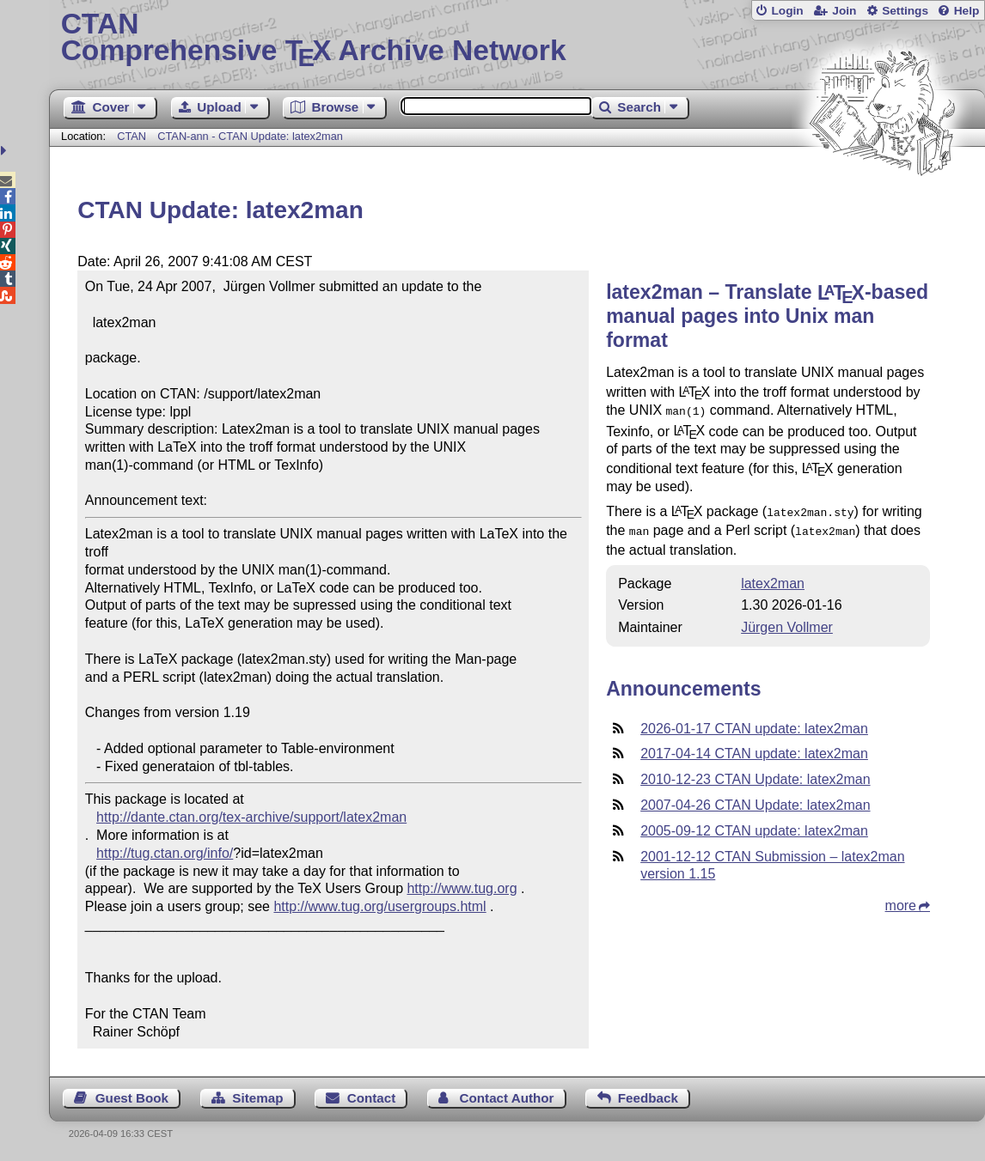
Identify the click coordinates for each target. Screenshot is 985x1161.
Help (967, 10)
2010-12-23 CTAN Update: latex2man (755, 774)
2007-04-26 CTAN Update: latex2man (755, 800)
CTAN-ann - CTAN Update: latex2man (250, 136)
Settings (905, 10)
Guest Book (131, 1098)
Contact (371, 1098)
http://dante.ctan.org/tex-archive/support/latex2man (251, 817)
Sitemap (257, 1098)
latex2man (773, 578)
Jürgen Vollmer (787, 622)
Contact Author (507, 1098)
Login (787, 10)
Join (844, 10)
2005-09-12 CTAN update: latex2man (754, 825)
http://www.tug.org (462, 888)
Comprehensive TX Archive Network (517, 38)
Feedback (648, 1098)
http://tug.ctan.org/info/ (164, 853)
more (900, 900)
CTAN (131, 136)
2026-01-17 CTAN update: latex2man (754, 723)
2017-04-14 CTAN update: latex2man (754, 748)
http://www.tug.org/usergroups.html (379, 906)
